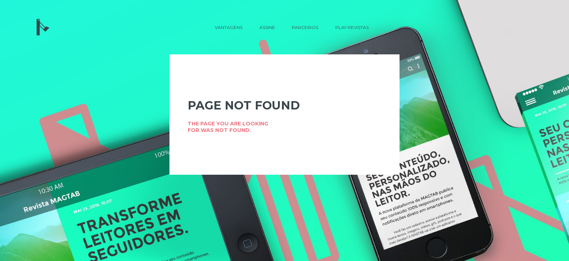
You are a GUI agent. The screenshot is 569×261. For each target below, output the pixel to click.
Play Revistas (352, 27)
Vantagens (228, 27)
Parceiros (305, 27)
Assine (267, 27)
